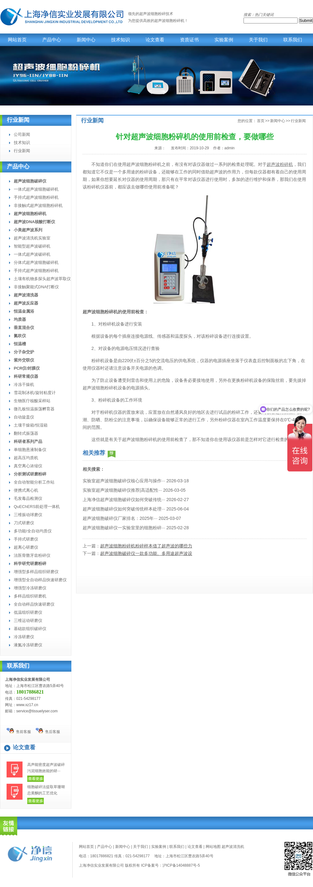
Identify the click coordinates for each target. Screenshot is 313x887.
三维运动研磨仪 (28, 620)
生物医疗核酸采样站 (32, 400)
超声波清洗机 (233, 846)
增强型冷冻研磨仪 (30, 588)
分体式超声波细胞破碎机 (36, 262)
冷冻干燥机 (24, 384)
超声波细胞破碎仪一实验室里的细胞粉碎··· (124, 527)
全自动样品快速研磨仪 (34, 604)
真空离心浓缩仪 (28, 466)
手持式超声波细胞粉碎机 (36, 197)
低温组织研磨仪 (28, 612)
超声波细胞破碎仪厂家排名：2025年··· (120, 518)
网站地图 (213, 846)
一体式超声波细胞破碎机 (36, 189)
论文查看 (155, 39)
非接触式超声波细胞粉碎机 (38, 205)
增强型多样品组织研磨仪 (36, 571)
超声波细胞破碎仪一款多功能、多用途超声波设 (146, 553)
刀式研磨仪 (24, 522)
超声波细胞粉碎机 (169, 20)
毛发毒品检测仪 (28, 498)
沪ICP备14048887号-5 (181, 865)
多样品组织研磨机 (30, 596)
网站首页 (17, 39)
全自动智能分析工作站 (34, 482)
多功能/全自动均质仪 (33, 531)
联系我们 (292, 39)
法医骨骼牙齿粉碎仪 (32, 555)
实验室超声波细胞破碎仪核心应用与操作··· (124, 480)
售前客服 (19, 731)
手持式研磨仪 (26, 539)
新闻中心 (86, 39)
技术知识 (120, 39)
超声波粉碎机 (280, 164)
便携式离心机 (26, 490)
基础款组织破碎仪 (30, 628)
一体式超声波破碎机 (32, 254)
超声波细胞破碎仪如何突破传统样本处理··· (124, 508)
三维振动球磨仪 (28, 514)
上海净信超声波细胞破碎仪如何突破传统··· (124, 499)
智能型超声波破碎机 (32, 246)
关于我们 (258, 39)
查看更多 (35, 779)
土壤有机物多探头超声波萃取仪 (42, 278)
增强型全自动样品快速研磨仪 (40, 579)
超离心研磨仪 (26, 547)
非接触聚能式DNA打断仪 (36, 287)
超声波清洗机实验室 (32, 238)
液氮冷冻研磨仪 (28, 645)
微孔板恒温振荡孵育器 (34, 409)
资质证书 (189, 39)
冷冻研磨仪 (24, 636)
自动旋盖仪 (24, 417)
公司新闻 (22, 134)
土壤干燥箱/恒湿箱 (31, 425)
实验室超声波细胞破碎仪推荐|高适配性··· (122, 490)
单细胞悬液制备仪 (30, 449)
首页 (260, 121)
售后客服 (48, 731)
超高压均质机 (26, 457)
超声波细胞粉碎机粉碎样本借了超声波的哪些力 (146, 545)
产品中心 (51, 39)
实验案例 (223, 39)
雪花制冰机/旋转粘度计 (35, 392)
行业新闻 (18, 120)
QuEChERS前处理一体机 (37, 506)
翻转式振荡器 (26, 433)
